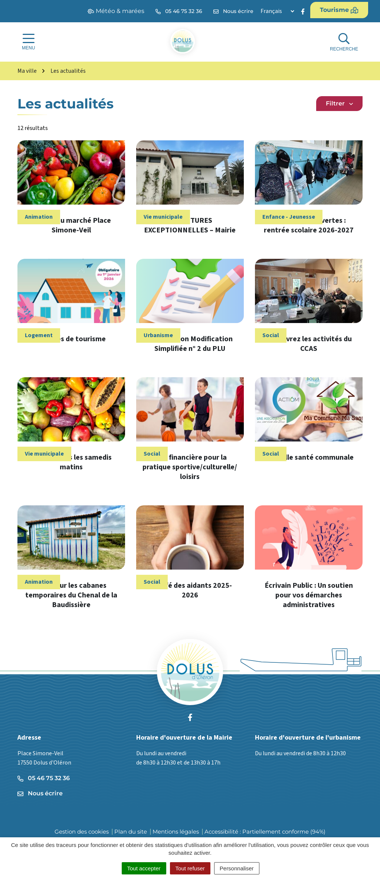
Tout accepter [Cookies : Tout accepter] (144, 868)
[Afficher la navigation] (28, 42)
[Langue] (277, 11)
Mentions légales (176, 831)
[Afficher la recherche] (344, 42)
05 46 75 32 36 (43, 778)
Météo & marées (116, 10)
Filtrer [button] (339, 103)
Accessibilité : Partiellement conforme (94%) (264, 831)
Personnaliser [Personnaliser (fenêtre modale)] (237, 868)
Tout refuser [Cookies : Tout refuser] (190, 868)
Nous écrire (40, 793)
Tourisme (339, 10)
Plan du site (130, 831)
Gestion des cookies (82, 831)
